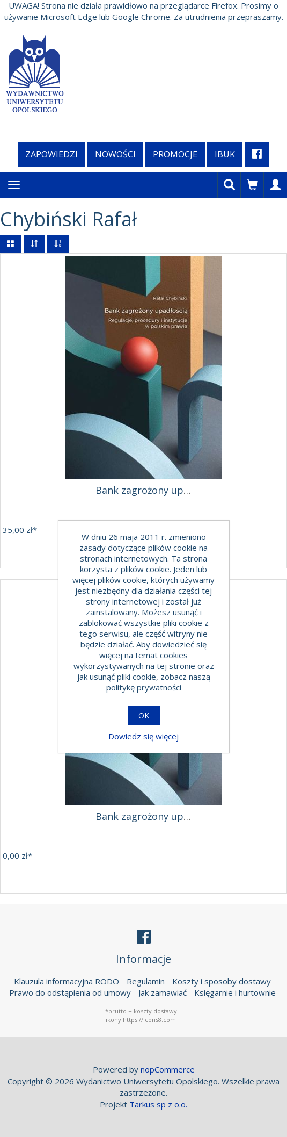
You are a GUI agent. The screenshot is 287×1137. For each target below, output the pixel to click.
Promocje (175, 154)
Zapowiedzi (51, 154)
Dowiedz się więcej (143, 736)
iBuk (225, 154)
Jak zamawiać (162, 992)
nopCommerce (168, 1069)
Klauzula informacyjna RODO (66, 981)
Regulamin (146, 981)
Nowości (115, 154)
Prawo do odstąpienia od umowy (70, 992)
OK (143, 715)
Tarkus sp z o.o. (158, 1104)
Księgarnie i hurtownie (235, 992)
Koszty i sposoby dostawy (221, 981)
